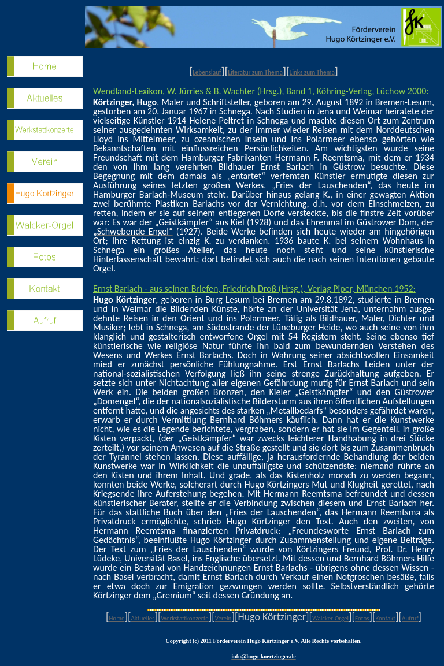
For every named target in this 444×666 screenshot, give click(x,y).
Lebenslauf (207, 72)
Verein (223, 618)
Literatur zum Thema (255, 72)
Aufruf (410, 618)
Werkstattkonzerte (185, 618)
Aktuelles (142, 618)
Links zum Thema (312, 72)
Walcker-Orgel (330, 618)
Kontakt (385, 618)
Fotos (362, 618)
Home (116, 618)
